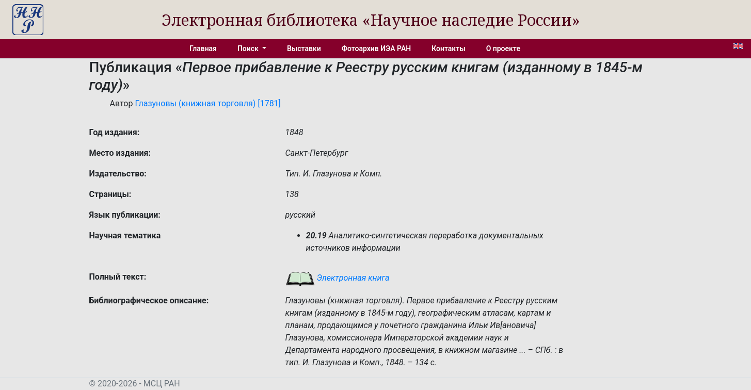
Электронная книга (337, 278)
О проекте (503, 48)
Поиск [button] (248, 48)
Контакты (448, 48)
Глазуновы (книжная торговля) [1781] (207, 103)
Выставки (304, 48)
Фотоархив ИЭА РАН (376, 48)
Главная (203, 48)
